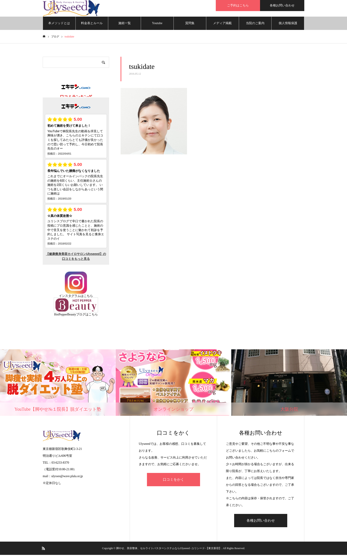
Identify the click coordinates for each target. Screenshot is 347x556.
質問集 (190, 24)
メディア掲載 (222, 24)
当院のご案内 (255, 24)
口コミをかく (173, 480)
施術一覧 (124, 24)
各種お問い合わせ (282, 5)
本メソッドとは (59, 24)
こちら (88, 297)
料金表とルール (92, 24)
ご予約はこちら (238, 5)
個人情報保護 (288, 24)
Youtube (157, 24)
